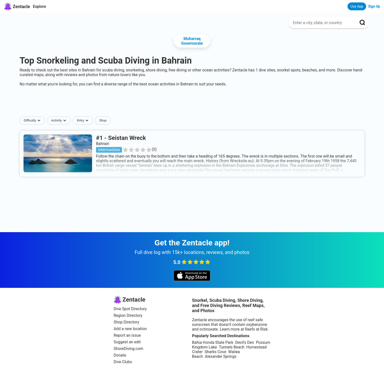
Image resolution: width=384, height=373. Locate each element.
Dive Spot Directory (130, 308)
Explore (39, 6)
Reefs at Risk (256, 329)
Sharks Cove (215, 351)
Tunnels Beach (231, 347)
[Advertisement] (192, 101)
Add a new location (130, 328)
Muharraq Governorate (192, 41)
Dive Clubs (123, 362)
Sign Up (374, 6)
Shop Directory (126, 322)
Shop (103, 120)
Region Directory (128, 315)
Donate (120, 355)
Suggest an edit (127, 342)
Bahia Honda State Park (212, 342)
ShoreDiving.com (128, 348)
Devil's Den (244, 342)
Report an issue (127, 335)
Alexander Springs (220, 356)
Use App (356, 6)
